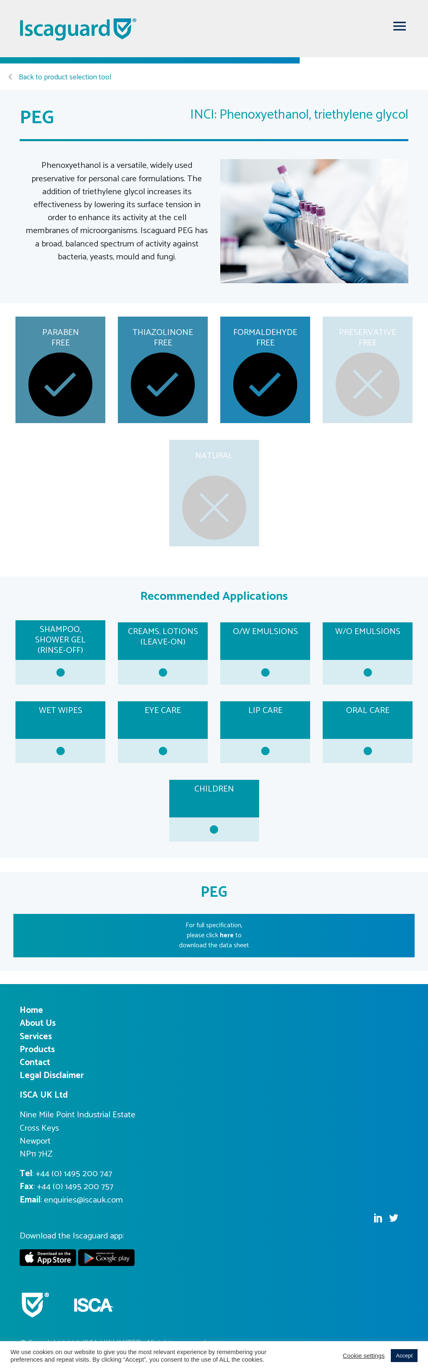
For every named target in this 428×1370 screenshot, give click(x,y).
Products (37, 1050)
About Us (38, 1023)
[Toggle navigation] (399, 26)
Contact (35, 1062)
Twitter (393, 1218)
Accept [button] (404, 1355)
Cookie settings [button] (364, 1355)
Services (36, 1037)
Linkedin (377, 1218)
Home (31, 1010)
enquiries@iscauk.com (83, 1200)
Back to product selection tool (59, 77)
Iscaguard (78, 29)
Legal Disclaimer (52, 1075)
